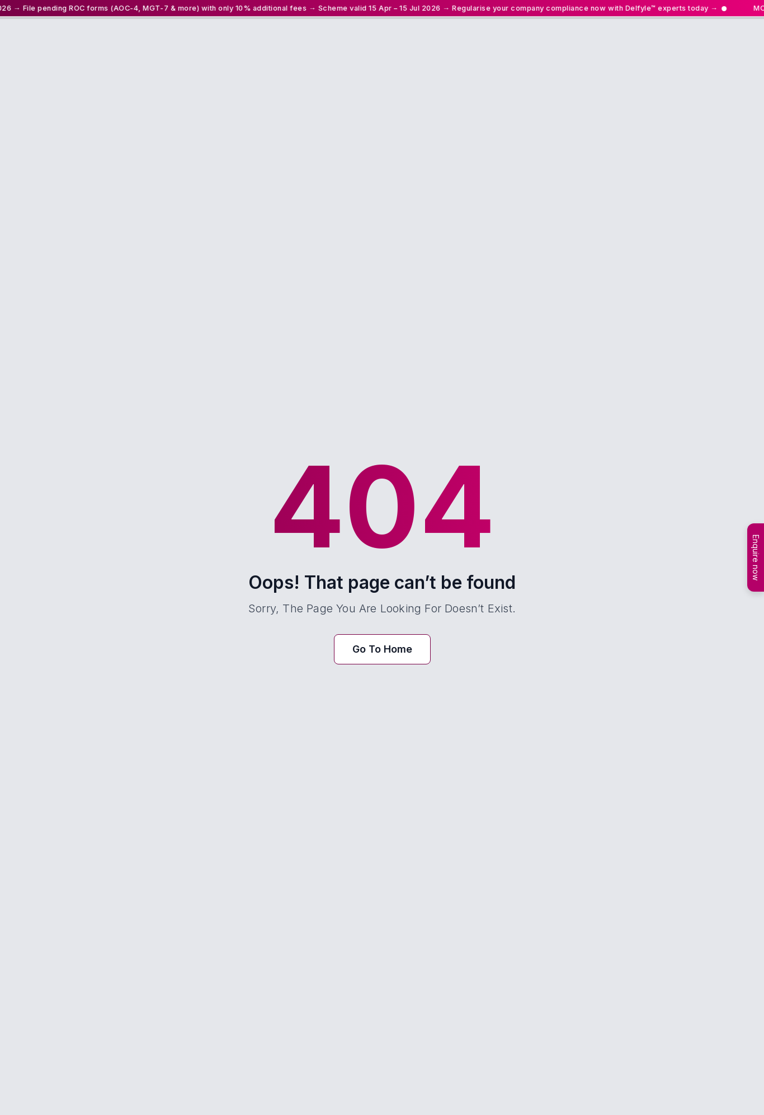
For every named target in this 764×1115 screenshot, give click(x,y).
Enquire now (756, 557)
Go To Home (382, 649)
